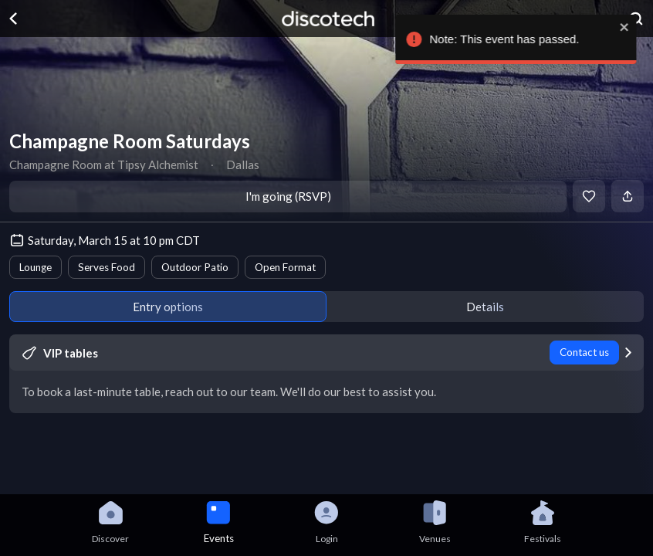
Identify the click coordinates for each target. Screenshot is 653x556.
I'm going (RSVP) (288, 196)
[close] (629, 27)
